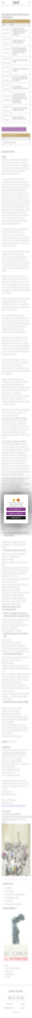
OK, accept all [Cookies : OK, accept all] (16, 509)
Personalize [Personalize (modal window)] (16, 518)
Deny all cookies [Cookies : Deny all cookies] (16, 513)
